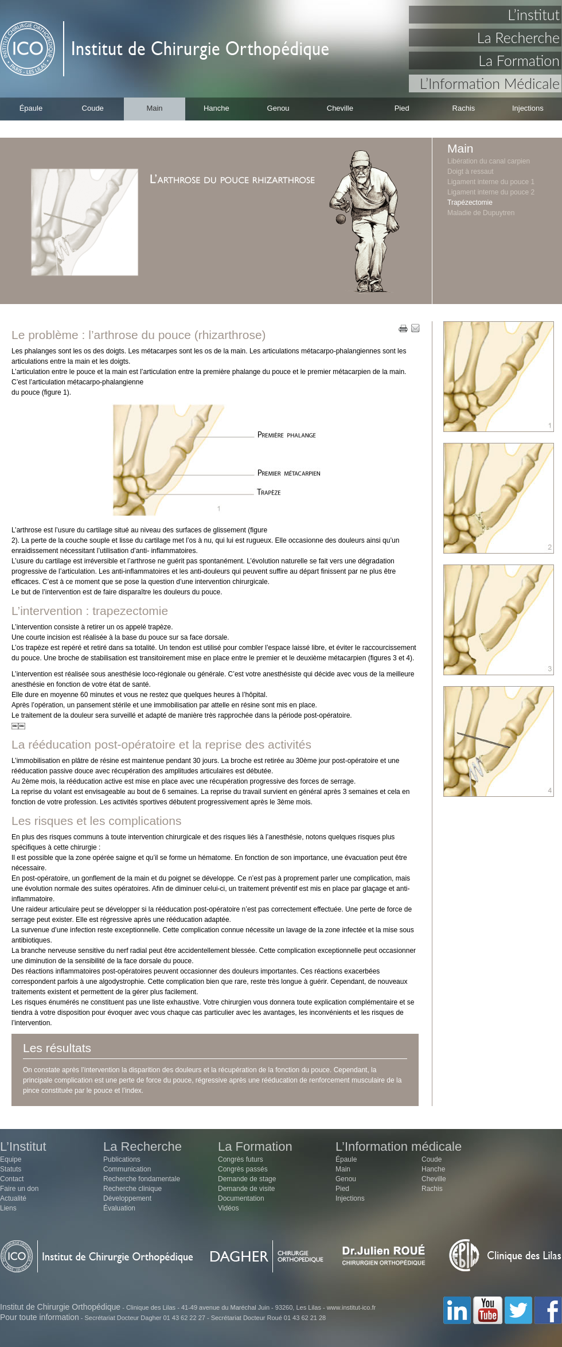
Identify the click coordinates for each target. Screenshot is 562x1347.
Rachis (463, 108)
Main (154, 108)
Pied (402, 108)
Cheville (340, 108)
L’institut (534, 14)
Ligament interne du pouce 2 (490, 192)
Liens (8, 1208)
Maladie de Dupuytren (480, 212)
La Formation (519, 60)
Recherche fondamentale (141, 1179)
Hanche (216, 108)
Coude (93, 108)
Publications (121, 1159)
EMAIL (415, 329)
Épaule (30, 108)
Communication (127, 1169)
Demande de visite (246, 1189)
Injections (528, 108)
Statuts (10, 1169)
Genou (278, 108)
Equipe (10, 1159)
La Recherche (518, 37)
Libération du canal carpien (488, 161)
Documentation (241, 1198)
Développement (127, 1198)
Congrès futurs (240, 1159)
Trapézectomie (470, 202)
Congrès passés (243, 1169)
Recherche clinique (132, 1189)
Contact (12, 1179)
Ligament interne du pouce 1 (490, 181)
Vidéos (228, 1208)
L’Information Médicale (490, 83)
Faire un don (19, 1189)
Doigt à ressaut (470, 171)
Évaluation (119, 1208)
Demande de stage (247, 1179)
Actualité (13, 1198)
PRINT (403, 329)
